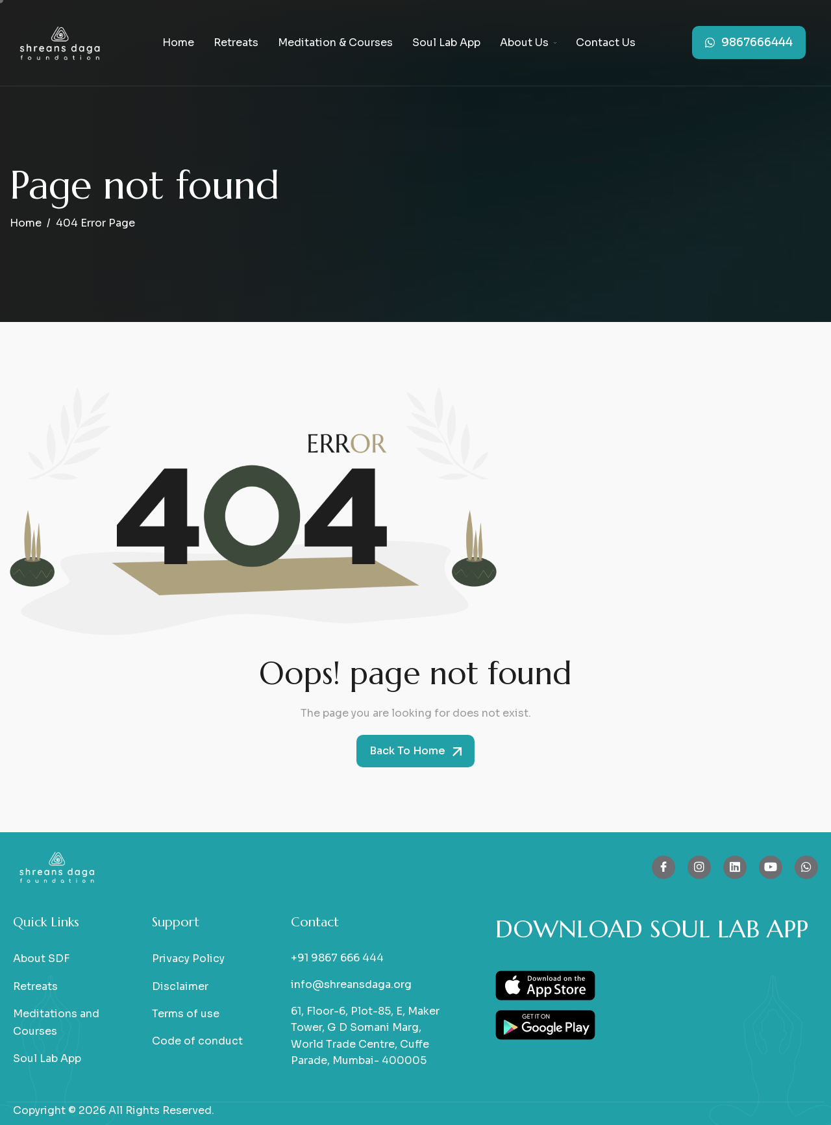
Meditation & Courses (335, 42)
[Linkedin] (735, 867)
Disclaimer (180, 986)
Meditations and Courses (56, 1022)
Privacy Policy (188, 958)
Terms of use (185, 1013)
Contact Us (606, 42)
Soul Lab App (446, 42)
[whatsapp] (806, 867)
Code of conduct (197, 1041)
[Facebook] (663, 867)
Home (178, 42)
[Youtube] (770, 867)
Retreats (236, 42)
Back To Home (415, 751)
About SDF (41, 958)
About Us (528, 42)
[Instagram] (699, 867)
